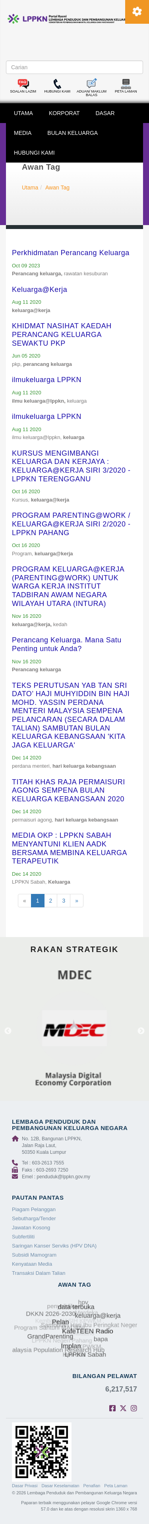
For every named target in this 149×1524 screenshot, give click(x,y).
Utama (30, 187)
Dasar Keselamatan (60, 1485)
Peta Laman (115, 1485)
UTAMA (23, 113)
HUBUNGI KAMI (34, 153)
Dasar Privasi (24, 1485)
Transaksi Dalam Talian (38, 1273)
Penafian (92, 1485)
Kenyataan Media (32, 1264)
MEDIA (22, 133)
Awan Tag (57, 187)
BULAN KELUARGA (72, 133)
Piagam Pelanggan (34, 1209)
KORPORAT (64, 113)
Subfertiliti (23, 1237)
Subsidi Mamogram (34, 1255)
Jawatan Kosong (31, 1228)
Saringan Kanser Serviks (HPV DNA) (54, 1246)
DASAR (105, 113)
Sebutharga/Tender (34, 1218)
